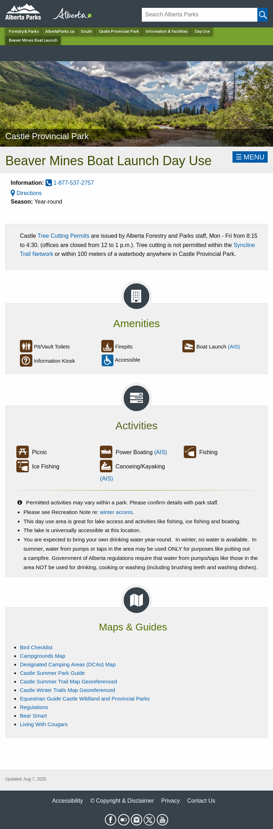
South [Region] (86, 31)
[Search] (199, 15)
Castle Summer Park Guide (52, 673)
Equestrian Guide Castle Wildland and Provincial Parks (85, 699)
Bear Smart (33, 716)
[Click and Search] (262, 15)
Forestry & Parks (24, 31)
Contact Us (201, 801)
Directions (26, 193)
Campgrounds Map (42, 656)
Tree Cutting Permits (64, 236)
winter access (116, 512)
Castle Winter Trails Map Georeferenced (67, 690)
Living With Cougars (44, 724)
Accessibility (67, 801)
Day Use (202, 31)
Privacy (170, 801)
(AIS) (234, 346)
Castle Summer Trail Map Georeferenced (68, 681)
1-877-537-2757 (70, 183)
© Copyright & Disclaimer (122, 801)
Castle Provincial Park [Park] (119, 31)
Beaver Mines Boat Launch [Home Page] (33, 40)
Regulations (34, 707)
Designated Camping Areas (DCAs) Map (68, 664)
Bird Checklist (36, 647)
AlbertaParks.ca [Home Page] (60, 31)
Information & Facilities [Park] (167, 31)
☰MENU (250, 157)
